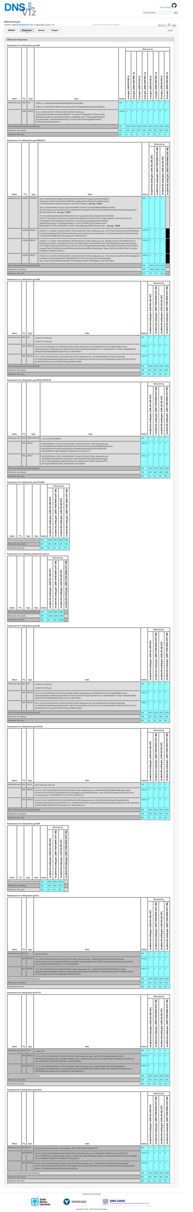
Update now (50, 25)
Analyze (54, 30)
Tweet (170, 30)
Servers (41, 30)
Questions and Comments (92, 1194)
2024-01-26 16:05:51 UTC (22, 25)
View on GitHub (168, 7)
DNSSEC (11, 30)
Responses (27, 30)
